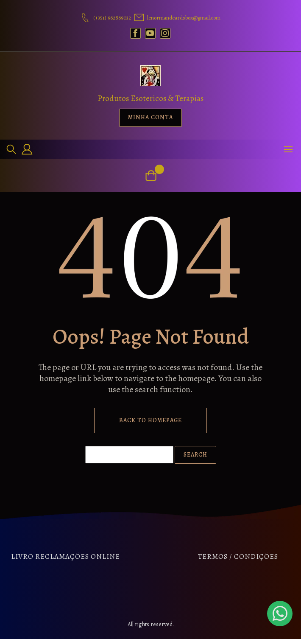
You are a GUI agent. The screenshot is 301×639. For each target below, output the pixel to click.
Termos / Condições (238, 556)
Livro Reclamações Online (65, 556)
